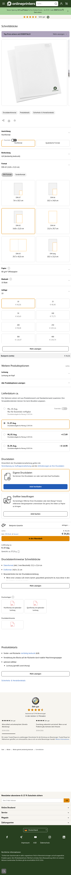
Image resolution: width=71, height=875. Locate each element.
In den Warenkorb (35, 538)
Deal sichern (38, 12)
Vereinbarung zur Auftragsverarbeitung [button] (16, 466)
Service (34, 812)
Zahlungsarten (34, 822)
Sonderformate (20, 175)
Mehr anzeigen (35, 349)
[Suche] (45, 3)
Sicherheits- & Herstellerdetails (43, 113)
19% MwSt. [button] (8, 534)
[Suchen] (56, 3)
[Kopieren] (63, 10)
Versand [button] (15, 534)
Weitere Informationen (62, 739)
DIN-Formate (7, 175)
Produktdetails (24, 113)
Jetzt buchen (35, 514)
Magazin (34, 817)
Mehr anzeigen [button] (60, 34)
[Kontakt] (3, 871)
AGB (35, 843)
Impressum (25, 843)
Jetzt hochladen (36, 486)
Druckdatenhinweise (9, 113)
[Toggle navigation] (3, 3)
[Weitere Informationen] (9, 268)
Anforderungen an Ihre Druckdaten (51, 466)
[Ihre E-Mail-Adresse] (32, 800)
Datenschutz (45, 843)
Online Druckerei (34, 807)
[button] (34, 73)
